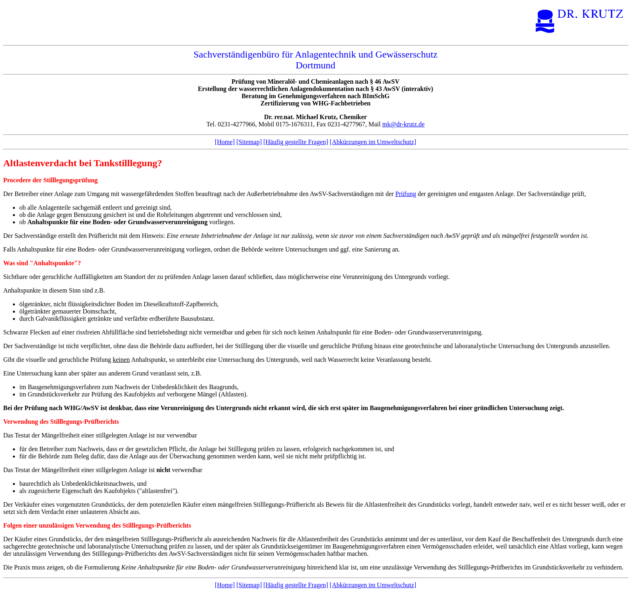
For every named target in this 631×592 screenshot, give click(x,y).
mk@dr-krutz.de (403, 124)
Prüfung (405, 193)
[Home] (225, 141)
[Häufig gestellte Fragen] (295, 141)
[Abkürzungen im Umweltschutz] (373, 141)
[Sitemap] (249, 141)
